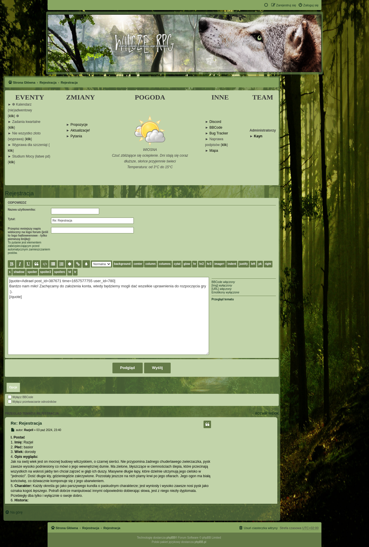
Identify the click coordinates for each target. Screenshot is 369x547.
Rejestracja (19, 193)
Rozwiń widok (267, 413)
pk (260, 263)
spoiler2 (45, 272)
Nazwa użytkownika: (22, 209)
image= (219, 263)
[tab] (13, 387)
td (69, 272)
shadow (19, 272)
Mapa (213, 151)
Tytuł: (11, 219)
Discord (215, 122)
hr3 (209, 263)
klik (11, 116)
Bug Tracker (218, 133)
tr (75, 272)
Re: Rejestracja (26, 423)
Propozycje (79, 125)
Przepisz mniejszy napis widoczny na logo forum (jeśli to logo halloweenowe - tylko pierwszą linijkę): (28, 234)
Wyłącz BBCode (20, 397)
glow (187, 263)
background (122, 263)
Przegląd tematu (223, 299)
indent (231, 263)
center (138, 263)
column (150, 263)
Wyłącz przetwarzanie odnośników (32, 401)
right (268, 263)
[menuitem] (308, 5)
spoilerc (59, 272)
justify (243, 263)
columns (165, 263)
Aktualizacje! (80, 130)
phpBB (170, 537)
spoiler (32, 272)
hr (194, 263)
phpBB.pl (200, 542)
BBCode (215, 128)
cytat (177, 263)
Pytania (76, 136)
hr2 (201, 263)
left (253, 263)
